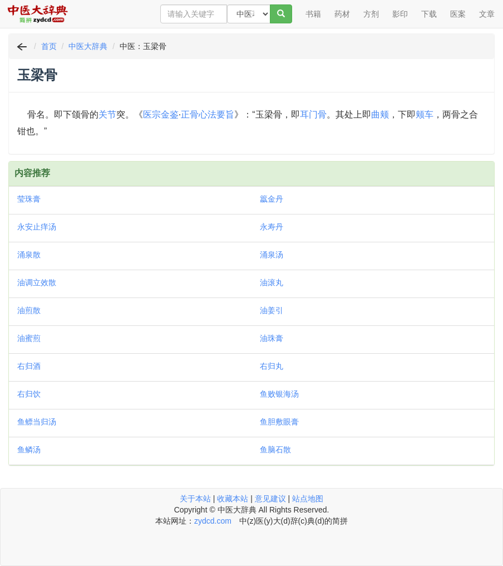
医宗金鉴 (161, 114)
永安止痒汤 (36, 226)
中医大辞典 (87, 46)
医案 (458, 13)
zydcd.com (212, 520)
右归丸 (271, 366)
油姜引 (271, 310)
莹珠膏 (29, 198)
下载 (429, 13)
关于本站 (195, 498)
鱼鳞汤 (29, 449)
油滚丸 (271, 282)
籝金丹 (271, 198)
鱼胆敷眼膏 (279, 421)
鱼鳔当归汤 (36, 421)
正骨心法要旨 (207, 114)
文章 (487, 13)
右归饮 (29, 393)
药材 (342, 13)
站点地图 (307, 498)
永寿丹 (271, 226)
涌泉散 (29, 254)
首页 (49, 46)
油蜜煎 (29, 338)
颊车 (424, 114)
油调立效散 (36, 282)
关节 (107, 114)
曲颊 (380, 114)
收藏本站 (232, 498)
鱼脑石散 (275, 449)
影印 (400, 13)
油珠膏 (271, 338)
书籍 (313, 13)
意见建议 (270, 498)
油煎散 (29, 310)
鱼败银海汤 (279, 393)
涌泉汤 (271, 254)
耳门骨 (313, 114)
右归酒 (29, 366)
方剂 (371, 13)
